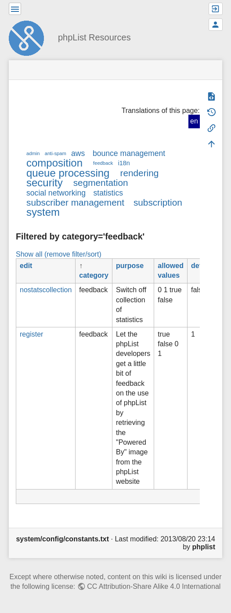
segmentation (100, 183)
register (31, 334)
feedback (103, 163)
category (93, 275)
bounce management (129, 153)
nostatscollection (46, 290)
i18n (124, 163)
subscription (158, 202)
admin (33, 153)
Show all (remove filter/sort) (58, 254)
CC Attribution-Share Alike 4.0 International (153, 586)
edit (26, 265)
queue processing (67, 173)
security (44, 183)
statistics (108, 193)
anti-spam (55, 153)
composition (54, 163)
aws (78, 153)
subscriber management (75, 202)
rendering (139, 173)
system (43, 212)
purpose (130, 265)
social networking (56, 193)
